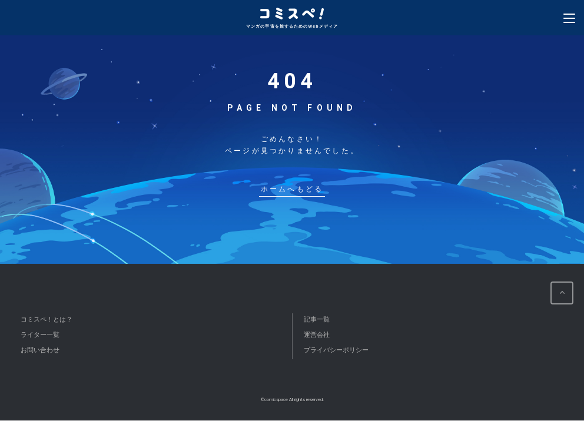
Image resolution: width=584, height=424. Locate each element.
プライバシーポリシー (336, 349)
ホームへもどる (292, 189)
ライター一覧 (40, 334)
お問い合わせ (40, 349)
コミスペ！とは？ (46, 319)
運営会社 (317, 334)
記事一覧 (317, 319)
